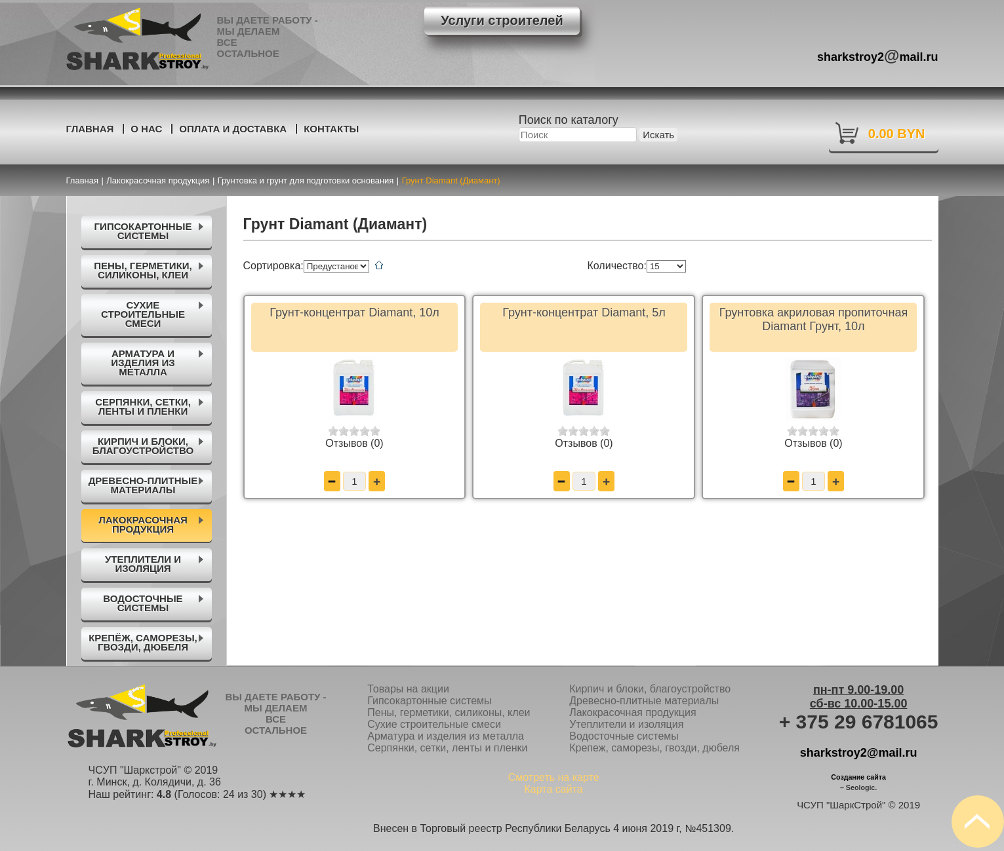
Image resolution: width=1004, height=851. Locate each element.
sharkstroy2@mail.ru (858, 752)
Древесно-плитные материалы (644, 700)
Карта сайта (554, 789)
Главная (90, 129)
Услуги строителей (502, 20)
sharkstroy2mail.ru (877, 55)
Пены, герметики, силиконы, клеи (448, 712)
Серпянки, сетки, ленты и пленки (447, 747)
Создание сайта (858, 777)
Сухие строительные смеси (434, 724)
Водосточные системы (624, 736)
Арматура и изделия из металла (445, 736)
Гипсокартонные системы (429, 700)
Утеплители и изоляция (626, 724)
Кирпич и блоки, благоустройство (650, 688)
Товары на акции (408, 688)
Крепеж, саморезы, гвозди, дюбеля (654, 747)
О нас (146, 129)
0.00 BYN (896, 133)
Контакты (331, 129)
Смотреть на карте (553, 777)
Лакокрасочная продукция (632, 712)
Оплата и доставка (233, 129)
